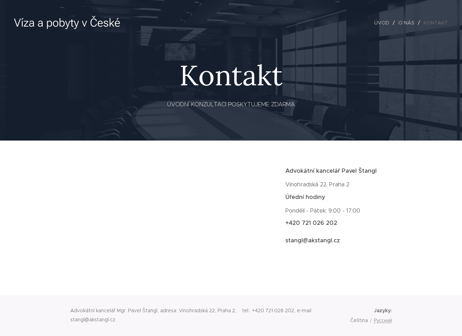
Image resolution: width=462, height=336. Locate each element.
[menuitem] (383, 22)
